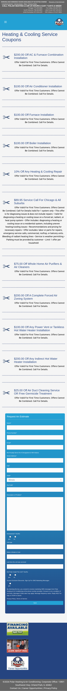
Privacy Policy (32, 4)
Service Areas (18, 4)
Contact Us (15, 688)
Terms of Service (22, 599)
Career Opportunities (32, 688)
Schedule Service (7, 4)
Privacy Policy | (12, 599)
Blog (25, 4)
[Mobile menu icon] (5, 22)
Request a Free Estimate (56, 2)
